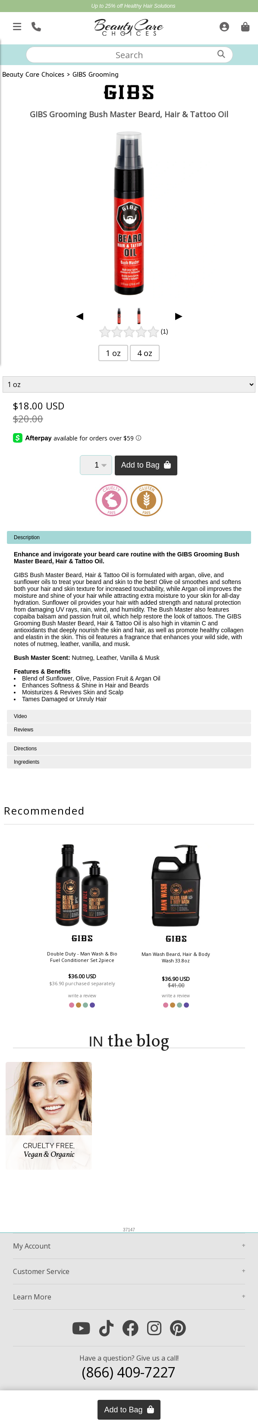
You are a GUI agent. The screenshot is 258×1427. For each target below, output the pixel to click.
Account (31, 1246)
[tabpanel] (129, 620)
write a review (82, 996)
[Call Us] (35, 25)
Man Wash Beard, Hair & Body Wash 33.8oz (176, 957)
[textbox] (129, 55)
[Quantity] (96, 465)
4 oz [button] (144, 353)
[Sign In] (223, 25)
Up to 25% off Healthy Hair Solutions (133, 6)
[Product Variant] (129, 384)
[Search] (221, 54)
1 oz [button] (113, 353)
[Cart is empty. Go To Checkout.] (244, 25)
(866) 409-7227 (129, 1372)
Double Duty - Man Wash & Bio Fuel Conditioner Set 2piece (82, 956)
